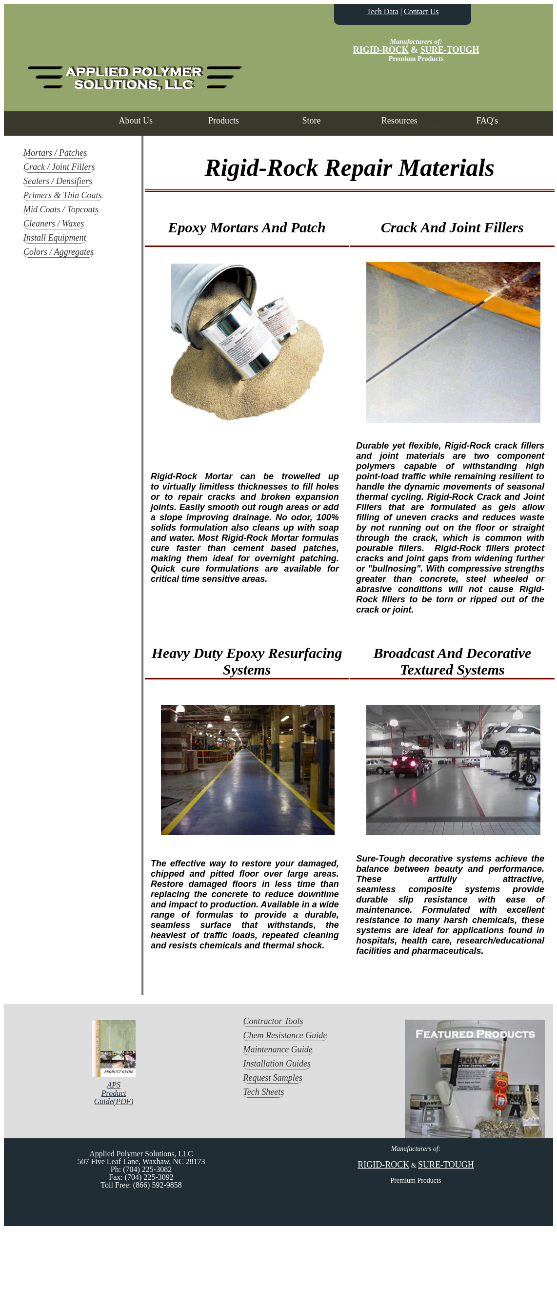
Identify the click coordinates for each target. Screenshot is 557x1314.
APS (113, 1085)
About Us (136, 120)
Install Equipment (54, 238)
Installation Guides (277, 1063)
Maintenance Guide (277, 1049)
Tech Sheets (263, 1092)
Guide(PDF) (114, 1101)
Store (311, 120)
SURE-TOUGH (449, 50)
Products (223, 120)
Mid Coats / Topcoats (61, 209)
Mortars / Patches (55, 153)
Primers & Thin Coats (62, 195)
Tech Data (382, 11)
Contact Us (421, 11)
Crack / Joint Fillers (59, 167)
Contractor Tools (273, 1021)
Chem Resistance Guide (285, 1035)
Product (113, 1093)
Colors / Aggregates (58, 252)
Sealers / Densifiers (57, 181)
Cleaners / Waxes (53, 223)
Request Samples (272, 1078)
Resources (399, 120)
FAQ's (487, 120)
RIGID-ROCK (381, 50)
